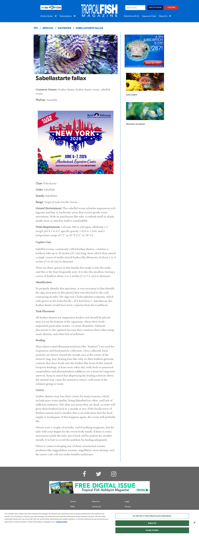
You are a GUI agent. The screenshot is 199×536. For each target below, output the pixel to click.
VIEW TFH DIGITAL (155, 7)
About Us (163, 16)
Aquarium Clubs (149, 16)
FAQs (72, 507)
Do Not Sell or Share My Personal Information (152, 516)
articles (47, 28)
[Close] (195, 523)
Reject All (152, 523)
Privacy (128, 507)
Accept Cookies (152, 530)
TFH (36, 28)
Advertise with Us (131, 16)
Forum (73, 502)
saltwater (64, 28)
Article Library (46, 16)
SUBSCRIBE (171, 7)
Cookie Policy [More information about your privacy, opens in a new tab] (61, 522)
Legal (127, 502)
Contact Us (96, 507)
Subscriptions (66, 16)
